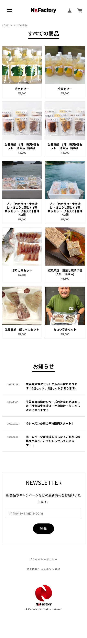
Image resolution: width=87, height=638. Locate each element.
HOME (5, 25)
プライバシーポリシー (44, 559)
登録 (43, 528)
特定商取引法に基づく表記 (44, 568)
